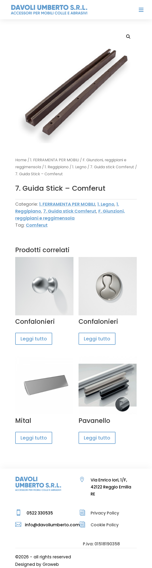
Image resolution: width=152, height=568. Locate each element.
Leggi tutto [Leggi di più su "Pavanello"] (97, 437)
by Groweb (47, 564)
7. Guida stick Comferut (112, 166)
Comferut (37, 225)
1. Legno (79, 166)
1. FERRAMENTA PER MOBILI (54, 159)
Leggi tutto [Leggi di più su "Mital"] (34, 437)
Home (21, 159)
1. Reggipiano (57, 166)
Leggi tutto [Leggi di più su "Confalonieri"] (34, 338)
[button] (128, 36)
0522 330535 (40, 513)
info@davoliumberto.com (52, 525)
